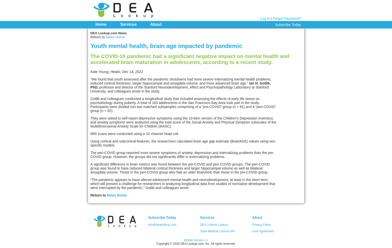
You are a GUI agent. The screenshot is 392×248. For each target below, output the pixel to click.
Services (128, 24)
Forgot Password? (286, 18)
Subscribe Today (288, 25)
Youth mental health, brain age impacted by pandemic (166, 45)
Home (101, 24)
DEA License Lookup (214, 224)
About (156, 24)
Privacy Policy (261, 224)
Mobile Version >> (196, 240)
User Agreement (263, 231)
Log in (265, 18)
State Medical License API (217, 231)
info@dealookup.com (162, 224)
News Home (115, 37)
